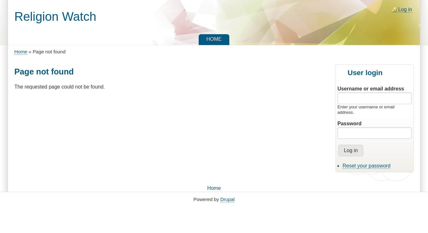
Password (349, 123)
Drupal (227, 199)
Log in (405, 9)
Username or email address (370, 88)
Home (20, 51)
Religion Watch (55, 16)
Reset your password (366, 165)
